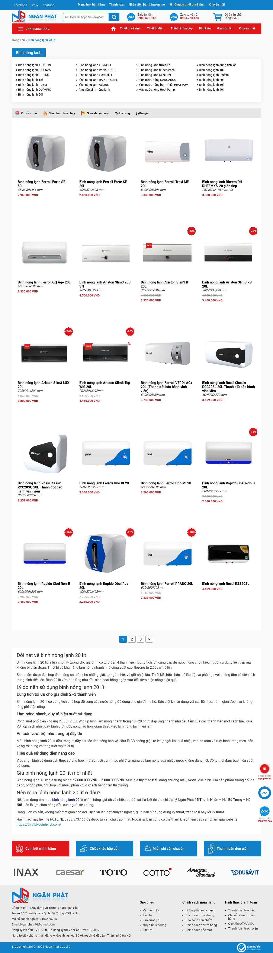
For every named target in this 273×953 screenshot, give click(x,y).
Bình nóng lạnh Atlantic (93, 84)
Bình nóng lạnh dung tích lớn (218, 65)
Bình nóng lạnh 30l (211, 84)
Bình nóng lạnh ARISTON (34, 65)
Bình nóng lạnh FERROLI (94, 65)
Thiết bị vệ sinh (130, 28)
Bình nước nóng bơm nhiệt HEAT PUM (163, 84)
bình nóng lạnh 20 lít (67, 800)
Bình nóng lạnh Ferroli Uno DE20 (104, 483)
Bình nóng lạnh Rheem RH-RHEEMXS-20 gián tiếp (222, 184)
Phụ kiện (205, 28)
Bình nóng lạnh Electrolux (95, 75)
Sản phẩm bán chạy (62, 113)
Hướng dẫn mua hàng (200, 910)
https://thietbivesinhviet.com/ (39, 824)
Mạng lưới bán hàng (91, 4)
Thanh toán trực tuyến (243, 928)
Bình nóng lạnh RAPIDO (33, 75)
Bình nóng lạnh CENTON (155, 75)
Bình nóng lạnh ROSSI (32, 84)
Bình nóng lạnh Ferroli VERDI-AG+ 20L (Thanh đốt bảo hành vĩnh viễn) (167, 387)
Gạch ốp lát (224, 28)
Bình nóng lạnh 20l (211, 79)
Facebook (20, 5)
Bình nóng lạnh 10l (211, 70)
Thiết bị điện (155, 28)
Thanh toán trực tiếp (241, 910)
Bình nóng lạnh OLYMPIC (34, 89)
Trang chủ (113, 28)
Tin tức (147, 930)
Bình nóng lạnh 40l (211, 89)
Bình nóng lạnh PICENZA (34, 70)
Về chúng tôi (151, 910)
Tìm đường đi (151, 920)
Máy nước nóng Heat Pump (157, 89)
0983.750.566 (265, 820)
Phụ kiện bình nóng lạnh (94, 89)
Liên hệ (147, 915)
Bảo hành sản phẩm (199, 920)
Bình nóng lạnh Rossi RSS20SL (225, 584)
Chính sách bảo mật (199, 930)
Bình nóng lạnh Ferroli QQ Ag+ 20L (44, 282)
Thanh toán (117, 4)
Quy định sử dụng (154, 925)
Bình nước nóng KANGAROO (157, 79)
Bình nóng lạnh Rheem (214, 75)
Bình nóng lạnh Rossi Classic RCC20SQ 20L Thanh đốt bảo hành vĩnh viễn (40, 487)
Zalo (35, 5)
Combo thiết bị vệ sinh (187, 4)
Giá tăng (124, 113)
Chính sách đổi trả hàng (201, 925)
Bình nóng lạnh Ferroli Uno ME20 (166, 483)
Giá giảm (145, 113)
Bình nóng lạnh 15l (30, 79)
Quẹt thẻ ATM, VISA (241, 923)
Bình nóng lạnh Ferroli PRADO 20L (167, 584)
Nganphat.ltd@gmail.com (37, 924)
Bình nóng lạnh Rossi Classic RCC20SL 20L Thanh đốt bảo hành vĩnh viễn (228, 387)
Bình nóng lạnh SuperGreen (157, 70)
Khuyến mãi (217, 4)
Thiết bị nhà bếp (182, 28)
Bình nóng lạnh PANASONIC (96, 70)
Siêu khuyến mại (98, 113)
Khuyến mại (29, 113)
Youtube (48, 5)
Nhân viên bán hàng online (147, 4)
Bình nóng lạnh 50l (30, 94)
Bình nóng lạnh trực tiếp (154, 65)
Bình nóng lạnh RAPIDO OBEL (98, 79)
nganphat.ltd (265, 777)
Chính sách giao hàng (200, 915)
